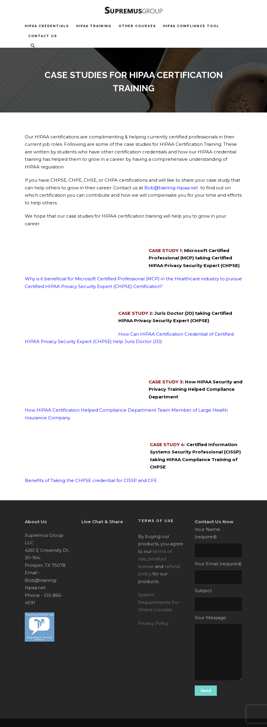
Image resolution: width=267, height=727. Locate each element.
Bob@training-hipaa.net (171, 188)
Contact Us (42, 36)
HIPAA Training (94, 26)
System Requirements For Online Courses (158, 602)
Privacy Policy (153, 623)
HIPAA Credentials (47, 26)
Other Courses (137, 26)
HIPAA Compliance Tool (191, 26)
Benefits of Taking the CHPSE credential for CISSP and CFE (91, 480)
